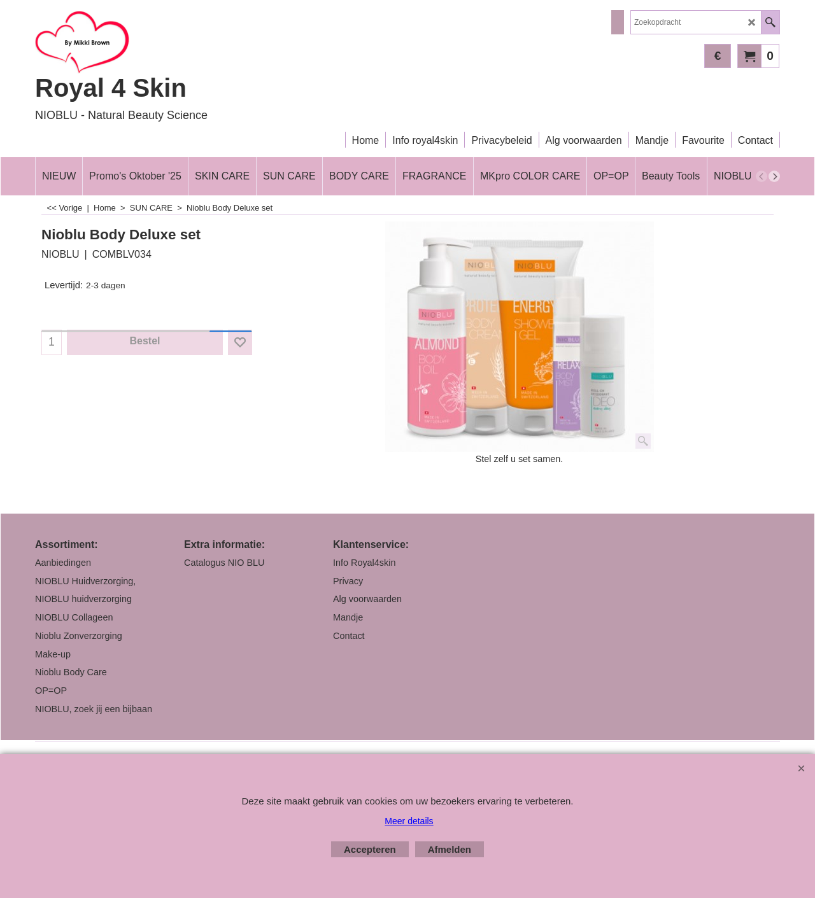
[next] (774, 176)
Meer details (409, 821)
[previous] (761, 176)
